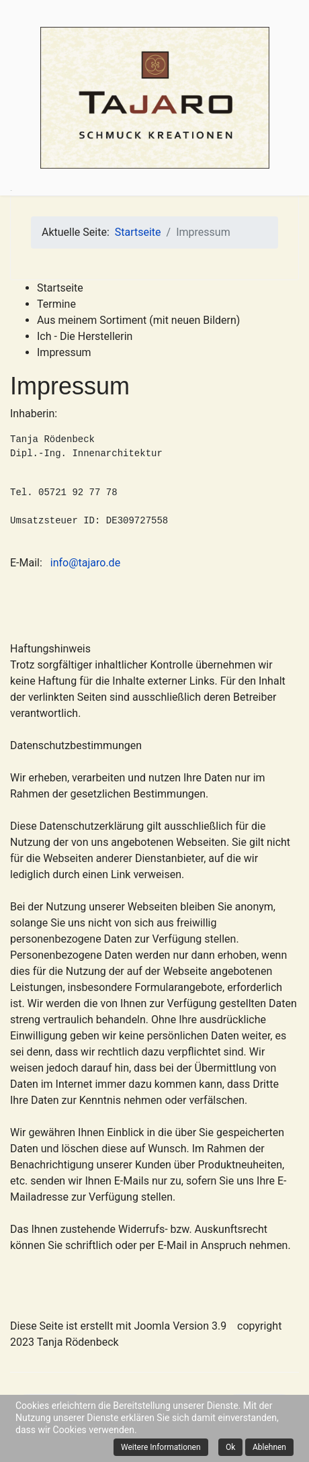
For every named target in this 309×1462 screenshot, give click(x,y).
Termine (56, 304)
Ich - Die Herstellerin (84, 336)
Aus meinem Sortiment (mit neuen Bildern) (138, 320)
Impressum (64, 352)
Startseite (60, 288)
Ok (230, 1447)
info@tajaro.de (85, 562)
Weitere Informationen (161, 1447)
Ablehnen (269, 1447)
